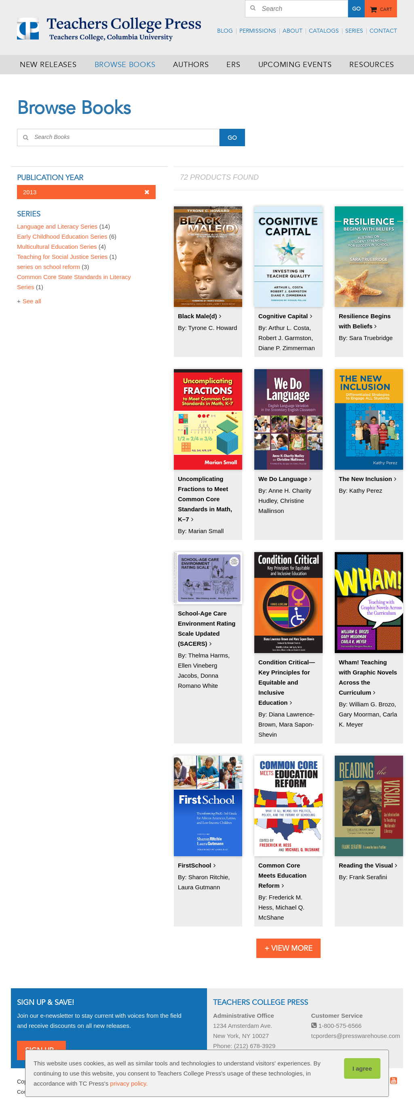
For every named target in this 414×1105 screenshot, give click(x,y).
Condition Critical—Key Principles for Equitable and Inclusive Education (286, 682)
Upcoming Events (295, 64)
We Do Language (282, 478)
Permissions (257, 30)
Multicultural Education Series (61, 246)
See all (32, 301)
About (292, 30)
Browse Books (125, 64)
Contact (383, 30)
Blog (225, 30)
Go (356, 9)
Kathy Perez (365, 490)
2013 (86, 192)
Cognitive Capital (283, 316)
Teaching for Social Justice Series (67, 256)
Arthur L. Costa (288, 327)
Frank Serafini (368, 877)
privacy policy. (129, 1083)
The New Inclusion (365, 478)
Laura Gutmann (199, 887)
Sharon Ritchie (208, 877)
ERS (233, 64)
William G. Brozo (372, 704)
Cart (386, 8)
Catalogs (324, 30)
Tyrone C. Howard (212, 327)
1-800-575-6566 (336, 1025)
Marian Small (206, 530)
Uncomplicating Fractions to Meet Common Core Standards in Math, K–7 (205, 499)
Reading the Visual (366, 865)
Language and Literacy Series (63, 226)
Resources (371, 64)
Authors (191, 64)
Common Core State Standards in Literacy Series (74, 281)
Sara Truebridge (371, 337)
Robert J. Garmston (284, 337)
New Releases (48, 64)
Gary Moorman (359, 714)
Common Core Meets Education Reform (282, 875)
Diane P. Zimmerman (286, 348)
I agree (362, 1068)
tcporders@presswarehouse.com (355, 1035)
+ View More (288, 948)
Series (354, 30)
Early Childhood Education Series (66, 236)
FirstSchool (194, 865)
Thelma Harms (208, 655)
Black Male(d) (197, 316)
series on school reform (53, 266)
